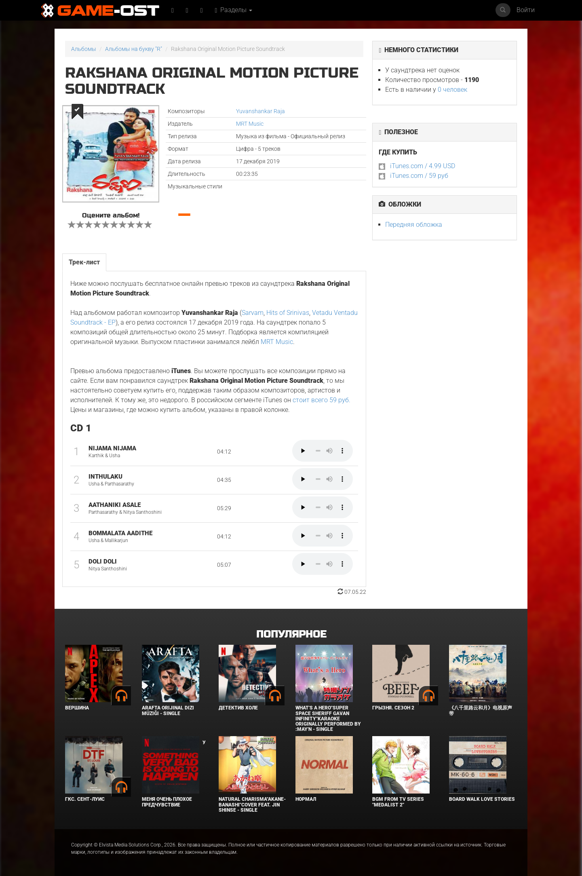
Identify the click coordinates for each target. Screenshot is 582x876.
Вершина (77, 708)
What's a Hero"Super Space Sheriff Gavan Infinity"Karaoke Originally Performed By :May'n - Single (328, 718)
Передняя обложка (413, 224)
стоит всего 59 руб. (321, 400)
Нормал (305, 799)
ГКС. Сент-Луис (85, 799)
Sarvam (253, 313)
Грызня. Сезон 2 (393, 708)
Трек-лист (84, 262)
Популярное (291, 634)
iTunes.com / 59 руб (419, 175)
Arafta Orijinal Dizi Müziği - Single (168, 710)
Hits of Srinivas (287, 313)
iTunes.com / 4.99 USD (422, 166)
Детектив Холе (238, 708)
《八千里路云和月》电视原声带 (480, 710)
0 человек (452, 89)
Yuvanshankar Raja (260, 111)
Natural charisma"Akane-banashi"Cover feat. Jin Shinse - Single (252, 804)
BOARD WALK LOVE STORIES (482, 799)
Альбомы (83, 49)
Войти (526, 10)
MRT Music (250, 123)
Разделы (234, 10)
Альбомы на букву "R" (133, 49)
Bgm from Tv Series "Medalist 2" (398, 801)
